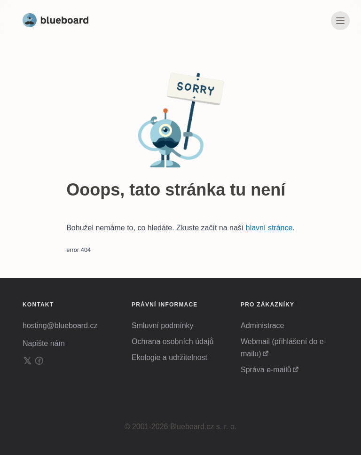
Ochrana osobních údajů (172, 341)
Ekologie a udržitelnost (169, 357)
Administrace (262, 325)
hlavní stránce (269, 228)
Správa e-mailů (266, 370)
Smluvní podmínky (163, 325)
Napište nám (44, 343)
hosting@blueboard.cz (60, 325)
